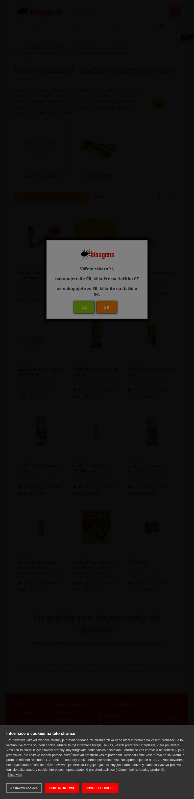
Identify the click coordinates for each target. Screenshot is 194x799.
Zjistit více (15, 776)
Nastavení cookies (24, 788)
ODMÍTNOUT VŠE (62, 788)
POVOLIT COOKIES (101, 788)
